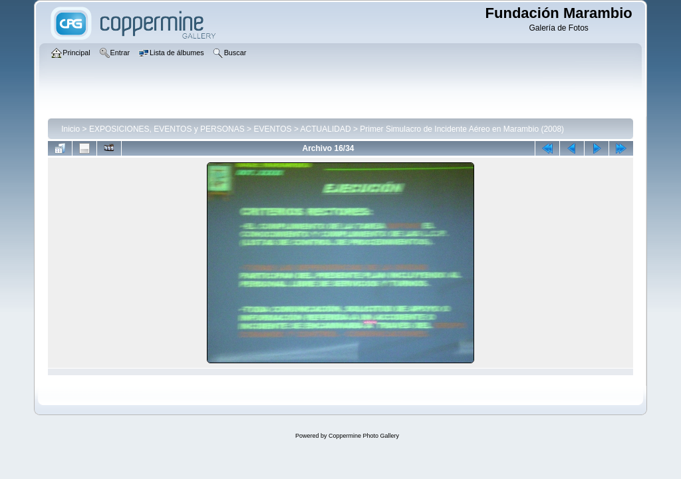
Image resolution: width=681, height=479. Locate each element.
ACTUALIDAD (326, 129)
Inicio (70, 129)
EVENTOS (272, 129)
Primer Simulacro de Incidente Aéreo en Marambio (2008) (462, 129)
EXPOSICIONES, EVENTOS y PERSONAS (167, 129)
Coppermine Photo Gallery (364, 435)
